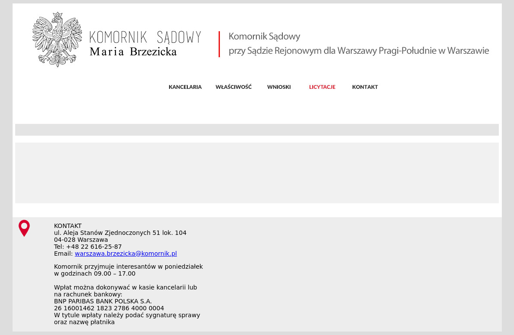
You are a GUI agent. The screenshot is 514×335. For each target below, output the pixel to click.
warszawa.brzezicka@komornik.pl (126, 253)
